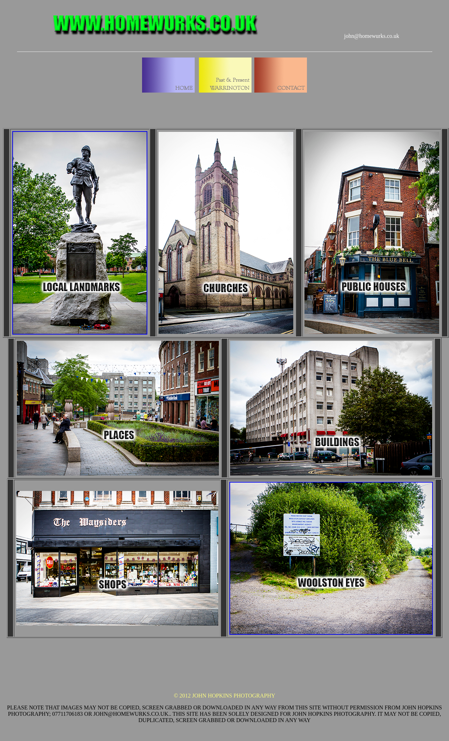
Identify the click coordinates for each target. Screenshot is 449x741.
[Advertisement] (224, 671)
